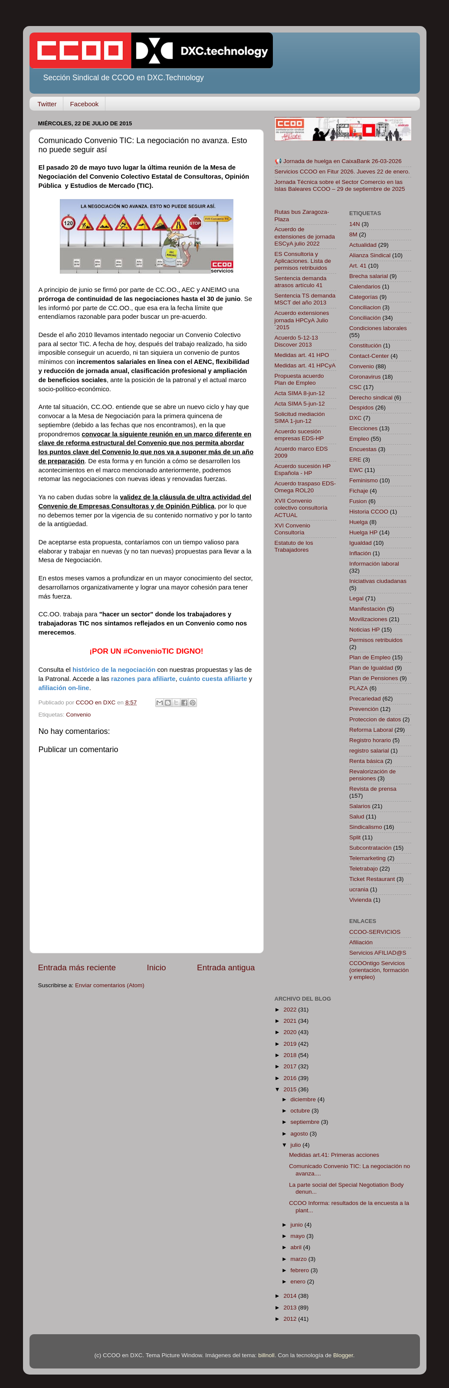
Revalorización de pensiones (372, 775)
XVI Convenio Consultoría (293, 529)
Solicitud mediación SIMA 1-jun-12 (300, 417)
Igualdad (360, 543)
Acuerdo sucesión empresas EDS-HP (299, 435)
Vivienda (360, 900)
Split (355, 837)
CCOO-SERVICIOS (374, 932)
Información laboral (374, 563)
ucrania (358, 889)
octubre (301, 1110)
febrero (301, 1270)
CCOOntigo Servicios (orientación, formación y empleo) (379, 970)
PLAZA (358, 688)
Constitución (365, 345)
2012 (290, 1319)
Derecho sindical (371, 397)
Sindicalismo (365, 827)
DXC (355, 418)
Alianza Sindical (369, 255)
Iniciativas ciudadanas (377, 581)
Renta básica (366, 761)
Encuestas (363, 449)
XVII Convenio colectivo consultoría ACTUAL (301, 508)
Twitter (46, 104)
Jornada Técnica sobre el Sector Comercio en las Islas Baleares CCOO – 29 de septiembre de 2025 (340, 185)
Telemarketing (367, 858)
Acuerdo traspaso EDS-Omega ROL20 (305, 487)
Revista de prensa (373, 789)
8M (353, 234)
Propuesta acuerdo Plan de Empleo (299, 379)
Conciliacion (365, 307)
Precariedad (365, 698)
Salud (356, 816)
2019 (290, 1044)
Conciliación (365, 317)
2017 (290, 1066)
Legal (356, 598)
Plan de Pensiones (373, 678)
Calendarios (364, 286)
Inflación (360, 553)
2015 (290, 1089)
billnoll (266, 1355)
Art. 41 (358, 265)
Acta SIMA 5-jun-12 (300, 403)
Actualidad (363, 245)
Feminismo (363, 480)
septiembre (306, 1122)
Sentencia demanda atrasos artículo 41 (301, 281)
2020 (290, 1032)
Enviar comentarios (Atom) (109, 985)
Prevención (364, 709)
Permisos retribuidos (376, 640)
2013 (290, 1307)
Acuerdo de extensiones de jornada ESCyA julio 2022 (305, 236)
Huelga (358, 522)
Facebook (84, 104)
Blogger (343, 1355)
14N (354, 224)
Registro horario (370, 740)
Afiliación (361, 942)
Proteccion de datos (375, 719)
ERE (355, 459)
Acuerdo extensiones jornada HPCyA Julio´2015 (302, 320)
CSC (355, 387)
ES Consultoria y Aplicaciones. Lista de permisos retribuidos (303, 261)
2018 (290, 1055)
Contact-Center (369, 356)
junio (298, 1224)
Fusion (358, 501)
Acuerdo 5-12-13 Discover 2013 (296, 341)
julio (297, 1145)
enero (299, 1281)
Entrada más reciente (77, 967)
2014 (290, 1296)
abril (297, 1247)
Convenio (78, 714)
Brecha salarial (368, 276)
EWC (356, 470)
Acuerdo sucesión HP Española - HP (303, 469)
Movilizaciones (368, 619)
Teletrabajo (363, 868)
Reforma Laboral (371, 730)
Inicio (156, 967)
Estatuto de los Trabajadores (294, 546)
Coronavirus (365, 376)
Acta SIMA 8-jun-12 (300, 393)
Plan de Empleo (369, 657)
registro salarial (369, 750)
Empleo (359, 438)
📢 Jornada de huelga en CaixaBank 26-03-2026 (338, 161)
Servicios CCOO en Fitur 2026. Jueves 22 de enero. (342, 171)
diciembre (304, 1099)
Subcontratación (370, 848)
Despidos (361, 407)
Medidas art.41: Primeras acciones (334, 1155)
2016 (290, 1078)
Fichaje (358, 491)
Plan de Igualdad (371, 668)
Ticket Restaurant (372, 879)
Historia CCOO (368, 511)
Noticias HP (364, 629)
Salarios (359, 806)
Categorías (363, 297)
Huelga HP (363, 532)
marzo (299, 1259)
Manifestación (367, 609)
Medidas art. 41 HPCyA (305, 365)
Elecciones (363, 428)
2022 (290, 1009)
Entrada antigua (226, 967)
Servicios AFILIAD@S (377, 952)
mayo (299, 1236)
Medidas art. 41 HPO (302, 355)
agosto (300, 1133)
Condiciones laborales (378, 328)
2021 (290, 1021)
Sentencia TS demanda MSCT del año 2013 (305, 299)
